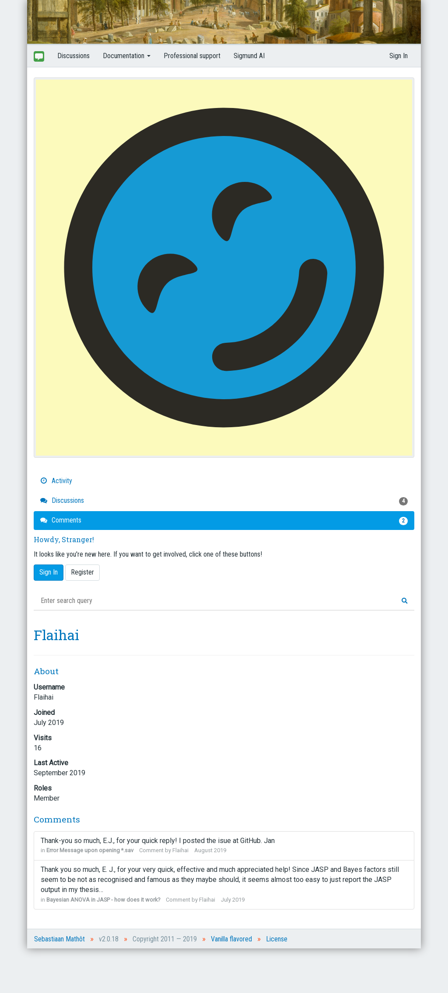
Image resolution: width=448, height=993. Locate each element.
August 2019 (210, 850)
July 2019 (233, 899)
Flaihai (180, 850)
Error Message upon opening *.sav (89, 850)
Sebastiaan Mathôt (59, 939)
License (276, 939)
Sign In (398, 56)
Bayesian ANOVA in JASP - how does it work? (103, 899)
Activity (56, 481)
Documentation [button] (126, 56)
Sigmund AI (249, 56)
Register (82, 572)
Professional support (192, 56)
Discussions (73, 56)
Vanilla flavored (231, 939)
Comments (224, 521)
